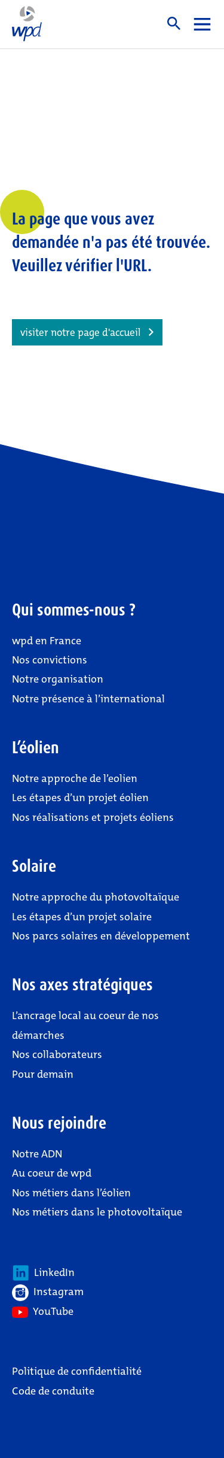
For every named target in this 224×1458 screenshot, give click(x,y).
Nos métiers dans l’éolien (71, 1193)
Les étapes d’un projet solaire (82, 917)
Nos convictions (49, 660)
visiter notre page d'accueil (80, 332)
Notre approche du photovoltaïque (95, 897)
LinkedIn (43, 1273)
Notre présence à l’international (88, 699)
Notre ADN (37, 1154)
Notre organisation (57, 679)
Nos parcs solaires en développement (101, 936)
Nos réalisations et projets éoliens (93, 817)
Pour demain (42, 1074)
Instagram (48, 1292)
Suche (174, 23)
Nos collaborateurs (57, 1054)
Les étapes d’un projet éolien (80, 797)
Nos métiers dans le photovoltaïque (97, 1212)
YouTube (42, 1311)
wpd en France (46, 640)
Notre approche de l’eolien (74, 778)
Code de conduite (53, 1391)
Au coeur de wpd (51, 1173)
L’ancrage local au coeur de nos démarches (85, 1025)
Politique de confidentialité (77, 1371)
